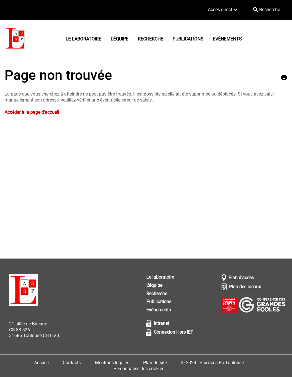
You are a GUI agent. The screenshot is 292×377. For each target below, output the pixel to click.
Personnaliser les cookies (138, 368)
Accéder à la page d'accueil (32, 112)
